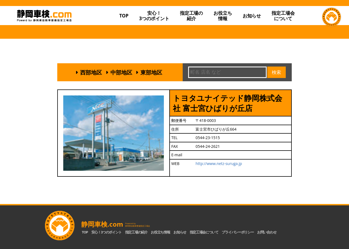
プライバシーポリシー (238, 232)
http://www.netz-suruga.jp (218, 163)
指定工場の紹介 (136, 232)
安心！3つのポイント (154, 16)
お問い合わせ (266, 232)
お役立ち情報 (222, 16)
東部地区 (151, 72)
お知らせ (252, 16)
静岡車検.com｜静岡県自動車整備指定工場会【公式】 (59, 25)
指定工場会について (283, 16)
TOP (123, 16)
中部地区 (121, 72)
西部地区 (91, 72)
